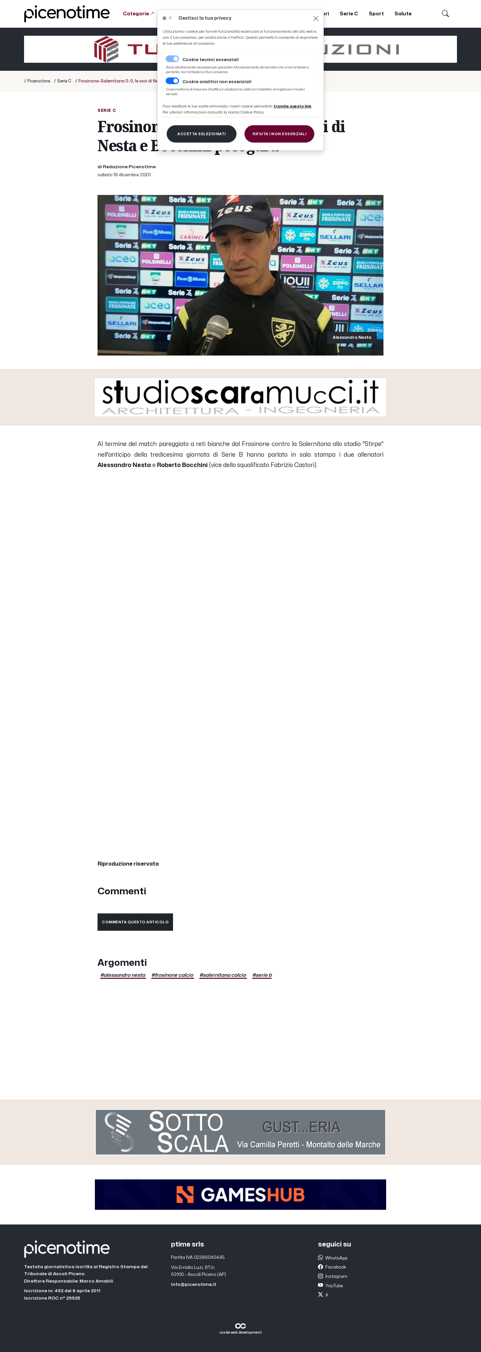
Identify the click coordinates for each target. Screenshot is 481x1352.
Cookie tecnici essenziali (210, 60)
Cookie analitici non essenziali (217, 82)
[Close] (316, 18)
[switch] (172, 80)
